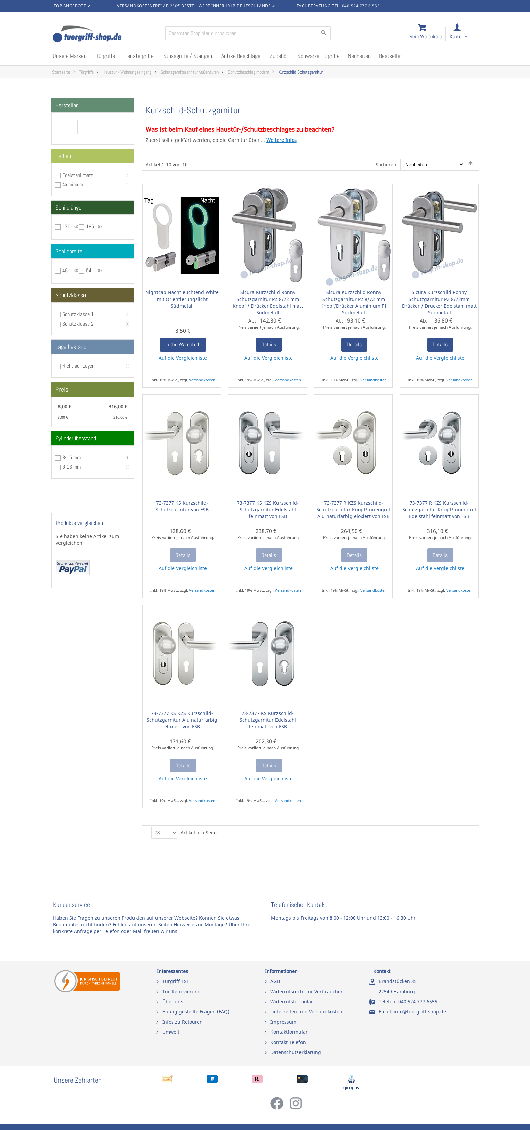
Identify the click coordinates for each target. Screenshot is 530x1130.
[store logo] (106, 34)
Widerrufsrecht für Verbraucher (306, 991)
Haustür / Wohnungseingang (127, 72)
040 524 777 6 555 (361, 6)
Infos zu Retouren (182, 1022)
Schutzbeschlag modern (248, 72)
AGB (275, 981)
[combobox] (248, 33)
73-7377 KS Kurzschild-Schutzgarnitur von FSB (182, 506)
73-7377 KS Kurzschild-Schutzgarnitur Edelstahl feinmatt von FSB (268, 720)
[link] (464, 34)
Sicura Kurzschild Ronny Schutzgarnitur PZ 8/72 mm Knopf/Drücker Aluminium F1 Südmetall (353, 302)
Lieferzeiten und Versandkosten (306, 1011)
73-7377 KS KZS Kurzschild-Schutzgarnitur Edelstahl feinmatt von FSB (268, 509)
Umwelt (170, 1032)
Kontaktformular (289, 1032)
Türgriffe (86, 72)
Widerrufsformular (291, 1001)
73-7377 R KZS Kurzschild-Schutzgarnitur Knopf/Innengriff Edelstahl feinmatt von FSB (439, 509)
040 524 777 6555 (417, 1001)
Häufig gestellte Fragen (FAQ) (196, 1011)
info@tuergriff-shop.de (420, 1011)
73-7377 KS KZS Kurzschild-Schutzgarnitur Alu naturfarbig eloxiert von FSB (182, 720)
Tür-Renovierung (181, 991)
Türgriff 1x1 (175, 981)
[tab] (92, 105)
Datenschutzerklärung (295, 1052)
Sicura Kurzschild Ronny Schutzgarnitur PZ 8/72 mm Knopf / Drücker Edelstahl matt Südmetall (268, 302)
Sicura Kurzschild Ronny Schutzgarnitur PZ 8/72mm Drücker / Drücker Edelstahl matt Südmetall (439, 302)
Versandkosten (202, 379)
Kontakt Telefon (288, 1042)
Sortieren (386, 164)
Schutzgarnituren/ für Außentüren (190, 72)
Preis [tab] (61, 389)
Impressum (283, 1022)
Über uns (172, 1001)
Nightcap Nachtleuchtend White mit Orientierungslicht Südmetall (182, 299)
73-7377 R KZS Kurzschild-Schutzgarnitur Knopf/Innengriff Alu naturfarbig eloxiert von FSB (353, 509)
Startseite (61, 72)
